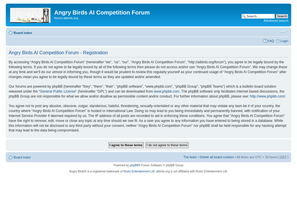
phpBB (134, 165)
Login (284, 41)
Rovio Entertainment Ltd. (139, 171)
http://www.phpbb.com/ (267, 96)
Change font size (284, 31)
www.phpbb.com (166, 91)
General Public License (57, 91)
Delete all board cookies (217, 157)
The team (190, 157)
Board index (23, 33)
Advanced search (276, 20)
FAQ (271, 41)
